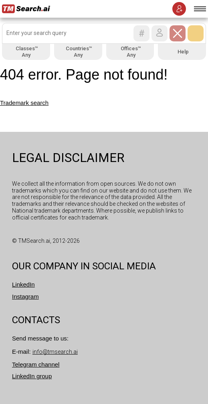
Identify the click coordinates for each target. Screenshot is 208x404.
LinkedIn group (32, 376)
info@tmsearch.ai (55, 352)
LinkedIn (23, 284)
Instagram (25, 296)
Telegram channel (35, 364)
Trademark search (24, 102)
